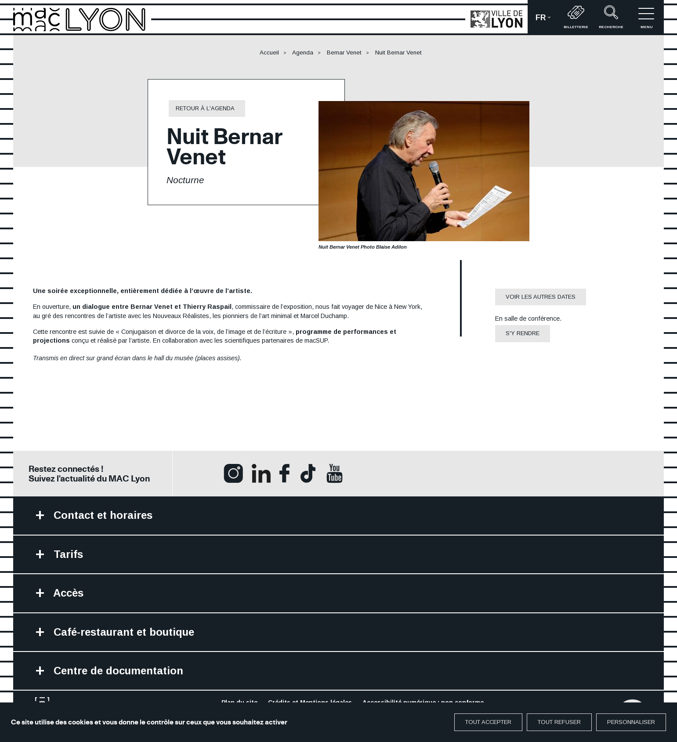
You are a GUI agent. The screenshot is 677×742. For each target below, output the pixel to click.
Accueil (269, 52)
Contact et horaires (101, 515)
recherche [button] (611, 17)
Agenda (302, 52)
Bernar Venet (344, 52)
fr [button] (547, 20)
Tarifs (67, 554)
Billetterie (576, 17)
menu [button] (646, 17)
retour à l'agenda (205, 108)
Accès (67, 593)
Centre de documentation (117, 671)
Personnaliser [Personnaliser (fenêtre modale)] (631, 722)
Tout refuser (559, 722)
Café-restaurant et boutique (122, 632)
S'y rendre (522, 333)
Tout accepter (488, 722)
